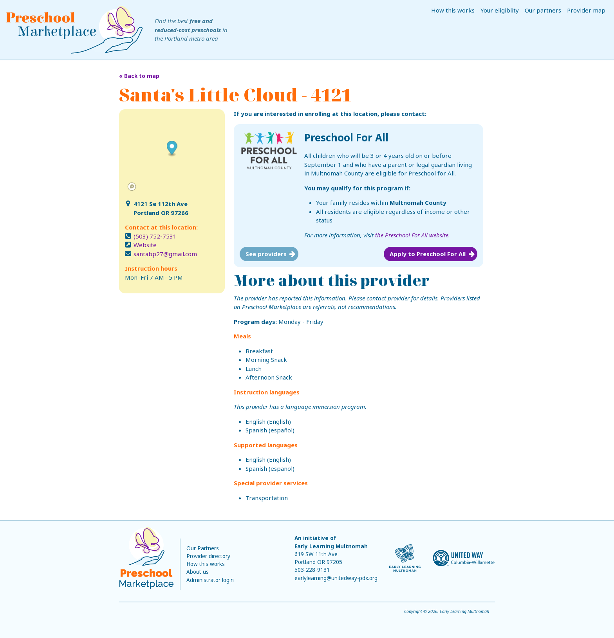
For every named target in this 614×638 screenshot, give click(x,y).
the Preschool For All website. (412, 235)
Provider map (586, 10)
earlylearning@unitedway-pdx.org (335, 578)
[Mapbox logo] (131, 186)
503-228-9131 (312, 569)
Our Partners (202, 548)
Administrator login (210, 580)
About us (197, 571)
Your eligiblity (499, 10)
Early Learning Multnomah (331, 546)
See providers (266, 254)
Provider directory (208, 556)
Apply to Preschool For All (428, 254)
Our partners (543, 10)
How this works (453, 10)
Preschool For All (346, 137)
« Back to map (139, 76)
